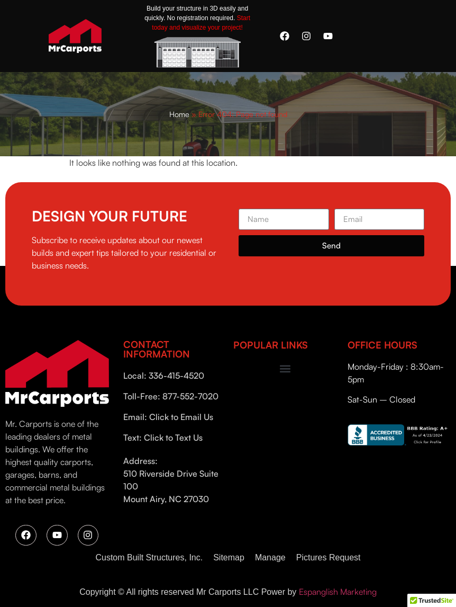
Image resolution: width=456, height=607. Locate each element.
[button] (285, 369)
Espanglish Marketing (338, 591)
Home (179, 114)
